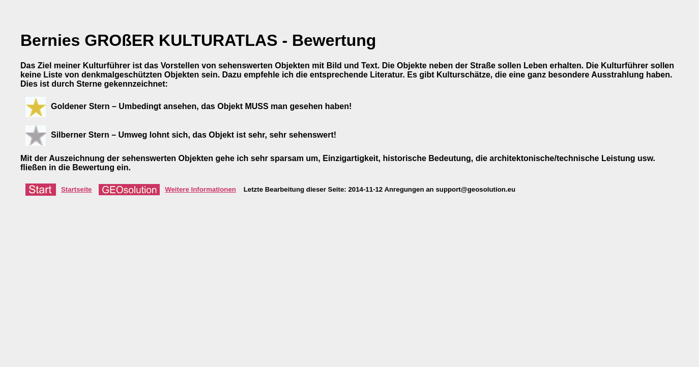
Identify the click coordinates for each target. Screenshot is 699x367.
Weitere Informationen (167, 189)
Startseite (58, 189)
